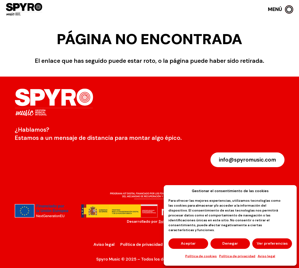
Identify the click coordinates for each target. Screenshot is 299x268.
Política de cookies (201, 256)
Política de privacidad (237, 256)
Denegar (230, 243)
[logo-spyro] (24, 9)
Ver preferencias (272, 243)
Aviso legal (266, 256)
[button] (280, 9)
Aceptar (188, 243)
